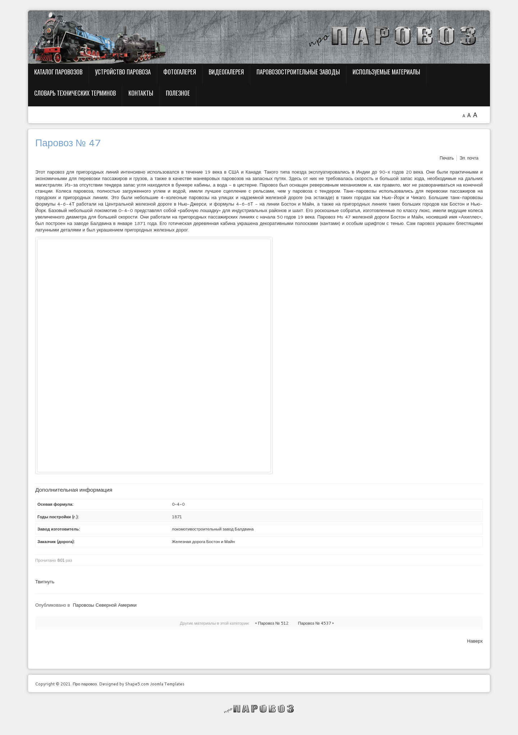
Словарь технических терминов (75, 92)
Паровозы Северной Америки (104, 605)
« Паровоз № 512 (271, 623)
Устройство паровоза (123, 71)
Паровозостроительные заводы (298, 71)
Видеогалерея (226, 71)
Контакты (140, 92)
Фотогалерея (179, 71)
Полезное (178, 92)
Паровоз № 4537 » (316, 623)
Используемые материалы (386, 71)
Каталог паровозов (58, 71)
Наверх (475, 641)
